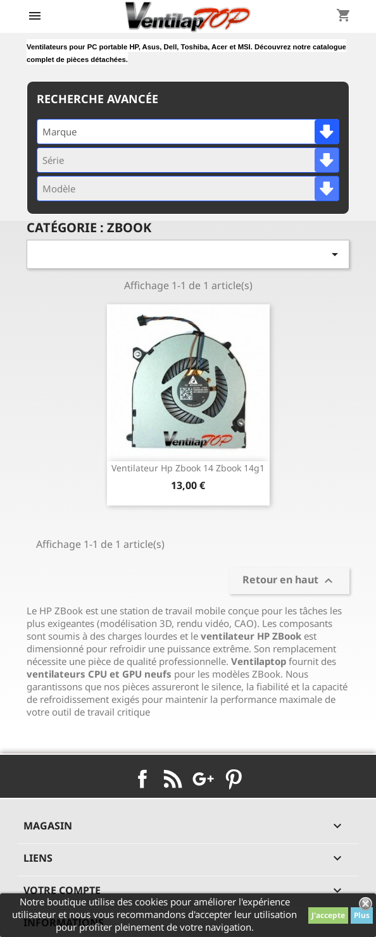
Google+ (203, 778)
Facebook (142, 778)
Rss (172, 778)
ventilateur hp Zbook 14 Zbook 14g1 (188, 468)
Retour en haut (289, 580)
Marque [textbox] (59, 131)
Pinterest (233, 778)
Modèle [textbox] (58, 188)
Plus (362, 915)
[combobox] (188, 131)
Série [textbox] (53, 160)
